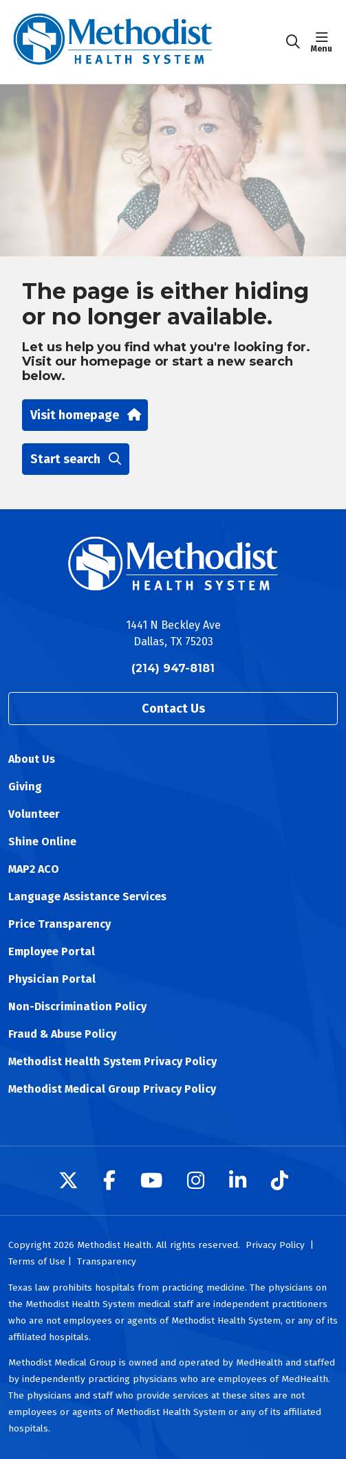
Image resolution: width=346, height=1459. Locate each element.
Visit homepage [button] (85, 415)
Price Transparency (59, 924)
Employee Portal (51, 951)
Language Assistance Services (87, 896)
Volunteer (34, 814)
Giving (25, 786)
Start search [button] (75, 459)
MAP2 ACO (33, 869)
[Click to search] (293, 42)
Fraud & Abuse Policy (62, 1033)
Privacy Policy (275, 1245)
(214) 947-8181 (173, 668)
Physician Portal (52, 978)
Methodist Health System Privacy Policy (112, 1061)
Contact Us (173, 708)
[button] (324, 42)
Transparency (106, 1261)
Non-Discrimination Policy (77, 1006)
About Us (31, 759)
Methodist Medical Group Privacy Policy (112, 1088)
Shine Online (42, 841)
